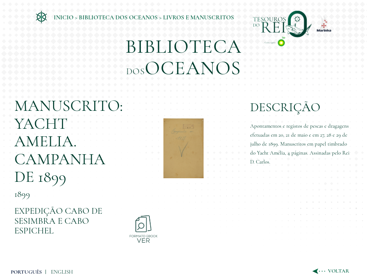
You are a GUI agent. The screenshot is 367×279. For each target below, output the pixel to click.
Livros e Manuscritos (198, 17)
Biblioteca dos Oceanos (118, 17)
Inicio (63, 17)
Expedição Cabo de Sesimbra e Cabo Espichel (58, 220)
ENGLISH (62, 272)
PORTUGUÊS (26, 272)
